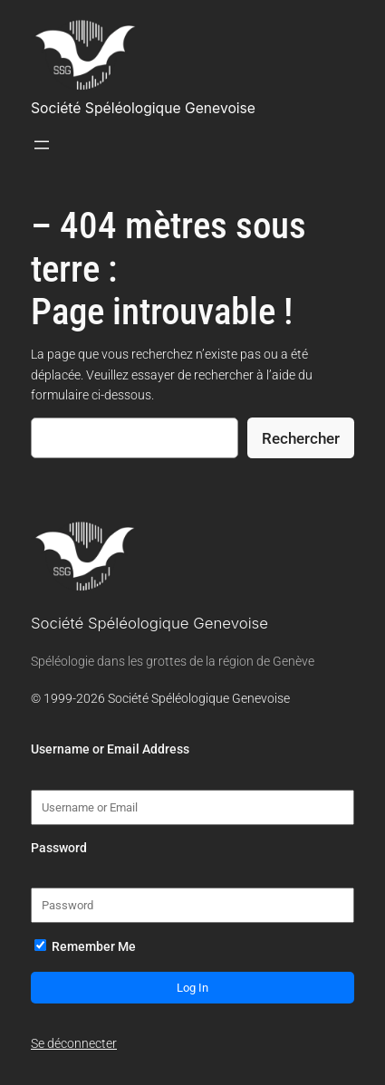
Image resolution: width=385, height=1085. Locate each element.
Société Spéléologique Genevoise (143, 108)
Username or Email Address (110, 749)
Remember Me (85, 947)
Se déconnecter (74, 1043)
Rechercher (301, 438)
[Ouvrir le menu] (42, 145)
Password (59, 848)
